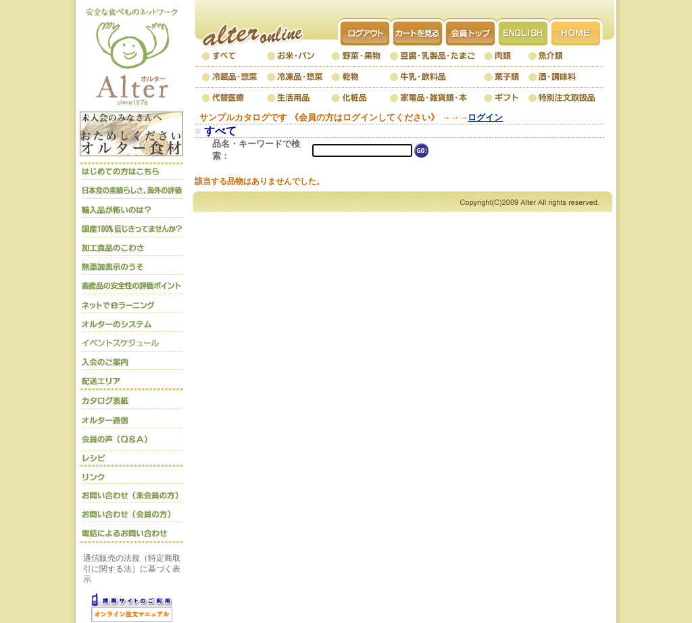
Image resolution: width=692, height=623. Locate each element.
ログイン (485, 117)
